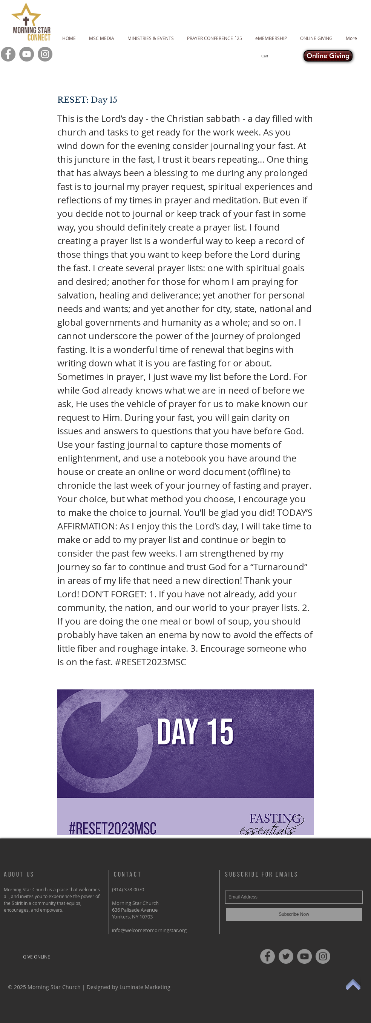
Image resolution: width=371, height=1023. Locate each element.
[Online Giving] (328, 56)
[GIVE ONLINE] (36, 956)
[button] (278, 56)
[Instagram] (45, 54)
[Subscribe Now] (294, 914)
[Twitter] (286, 956)
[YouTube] (26, 54)
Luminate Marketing (145, 987)
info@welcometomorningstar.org (149, 930)
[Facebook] (8, 54)
